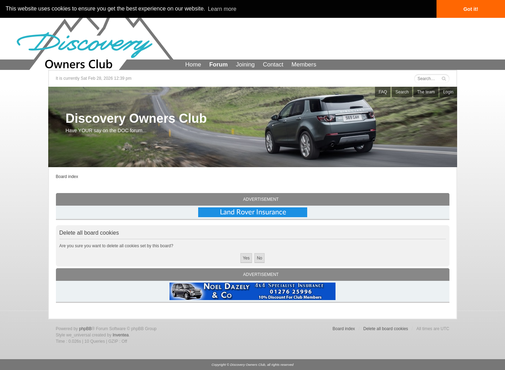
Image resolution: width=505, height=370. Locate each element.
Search (402, 92)
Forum (218, 64)
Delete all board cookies (385, 328)
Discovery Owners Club (136, 118)
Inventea (121, 335)
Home (193, 64)
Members (303, 64)
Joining (245, 64)
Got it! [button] (470, 9)
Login (448, 92)
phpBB (85, 328)
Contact (273, 64)
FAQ (382, 92)
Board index (67, 176)
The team (426, 92)
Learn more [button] (222, 9)
